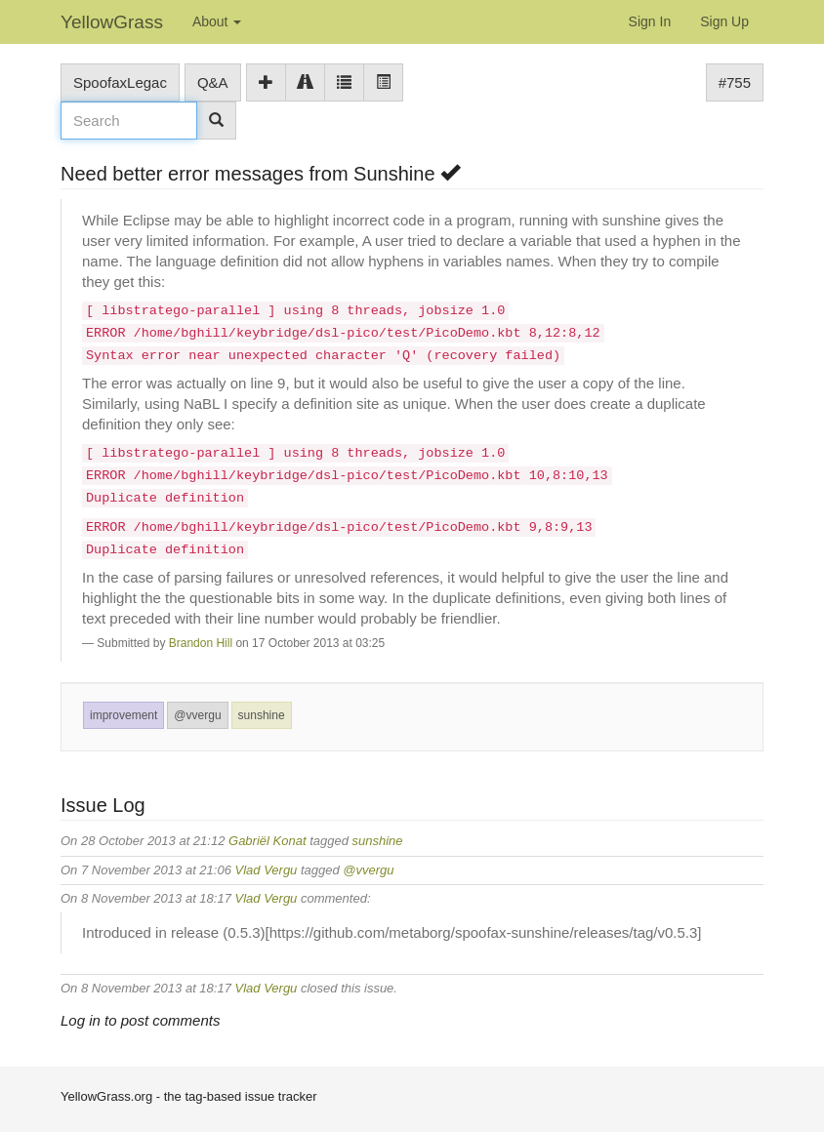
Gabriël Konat (267, 840)
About (216, 21)
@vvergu (197, 715)
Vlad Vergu (266, 870)
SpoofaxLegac (120, 82)
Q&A (212, 82)
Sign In (650, 21)
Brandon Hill (200, 643)
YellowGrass (112, 22)
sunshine (261, 715)
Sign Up (724, 21)
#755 (735, 82)
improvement (123, 715)
